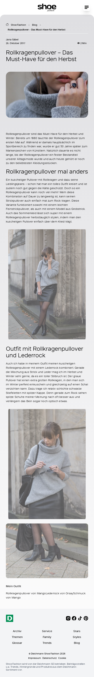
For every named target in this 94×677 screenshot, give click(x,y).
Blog (34, 24)
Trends (47, 643)
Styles (77, 637)
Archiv (17, 631)
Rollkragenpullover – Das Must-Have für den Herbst (36, 29)
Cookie (62, 657)
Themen (17, 637)
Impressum (34, 658)
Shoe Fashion (18, 24)
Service (47, 631)
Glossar (17, 643)
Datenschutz (49, 658)
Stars (76, 631)
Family (47, 637)
